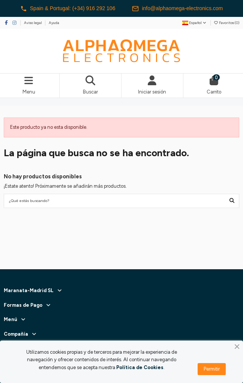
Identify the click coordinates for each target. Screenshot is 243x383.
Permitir (212, 369)
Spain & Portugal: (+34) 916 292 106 (68, 8)
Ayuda (54, 23)
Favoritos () (226, 23)
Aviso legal (33, 23)
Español (194, 23)
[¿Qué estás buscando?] (232, 201)
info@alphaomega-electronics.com (177, 8)
